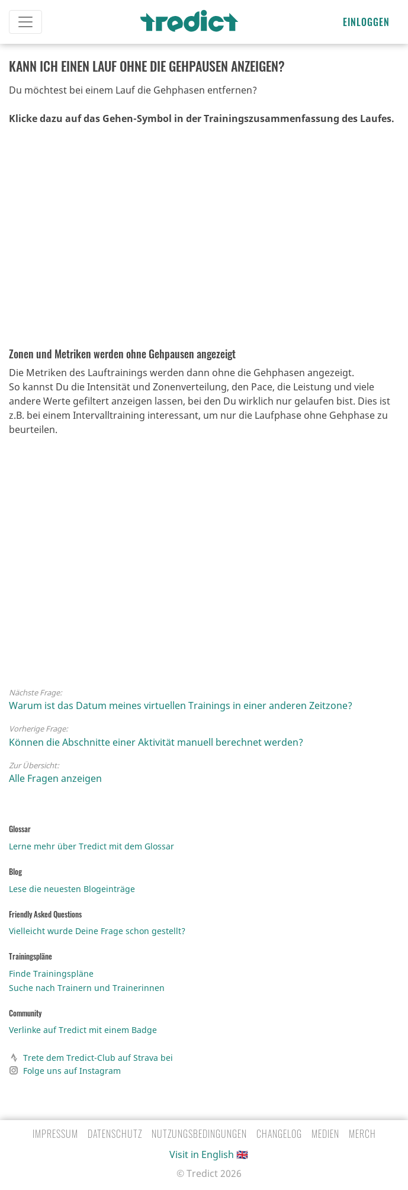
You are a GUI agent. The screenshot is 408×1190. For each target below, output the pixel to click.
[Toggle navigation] (25, 22)
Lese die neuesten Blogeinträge (72, 888)
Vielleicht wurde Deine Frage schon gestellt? (97, 930)
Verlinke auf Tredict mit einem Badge (83, 1029)
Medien (325, 1134)
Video (189, 239)
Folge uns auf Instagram (65, 1070)
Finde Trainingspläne (51, 973)
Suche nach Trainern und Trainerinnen (87, 987)
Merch (362, 1134)
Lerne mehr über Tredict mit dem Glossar (91, 846)
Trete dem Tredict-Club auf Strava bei (91, 1057)
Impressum (55, 1134)
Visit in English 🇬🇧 (208, 1154)
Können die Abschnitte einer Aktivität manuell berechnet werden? (156, 742)
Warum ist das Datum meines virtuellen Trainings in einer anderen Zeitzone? (180, 705)
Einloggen (366, 22)
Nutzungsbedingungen (199, 1134)
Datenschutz (115, 1134)
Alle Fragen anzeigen (55, 778)
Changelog (279, 1134)
